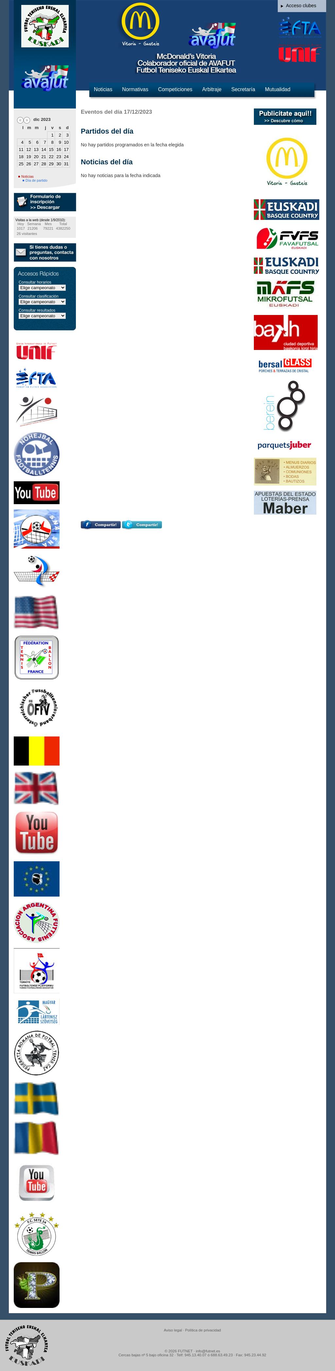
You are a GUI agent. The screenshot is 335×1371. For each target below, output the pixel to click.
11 (21, 149)
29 (51, 163)
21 (43, 156)
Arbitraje (211, 89)
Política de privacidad (203, 1330)
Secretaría (243, 89)
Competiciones (175, 89)
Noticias (103, 89)
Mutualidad (277, 89)
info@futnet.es (208, 1351)
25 (21, 163)
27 (36, 163)
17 (66, 149)
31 (66, 163)
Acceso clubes (301, 5)
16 (58, 149)
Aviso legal (173, 1330)
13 (36, 149)
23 (58, 156)
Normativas (135, 89)
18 (21, 156)
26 (28, 163)
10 (66, 142)
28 (43, 163)
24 (66, 156)
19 (28, 156)
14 (43, 149)
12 (28, 149)
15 (51, 149)
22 (51, 156)
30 (58, 163)
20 (36, 156)
